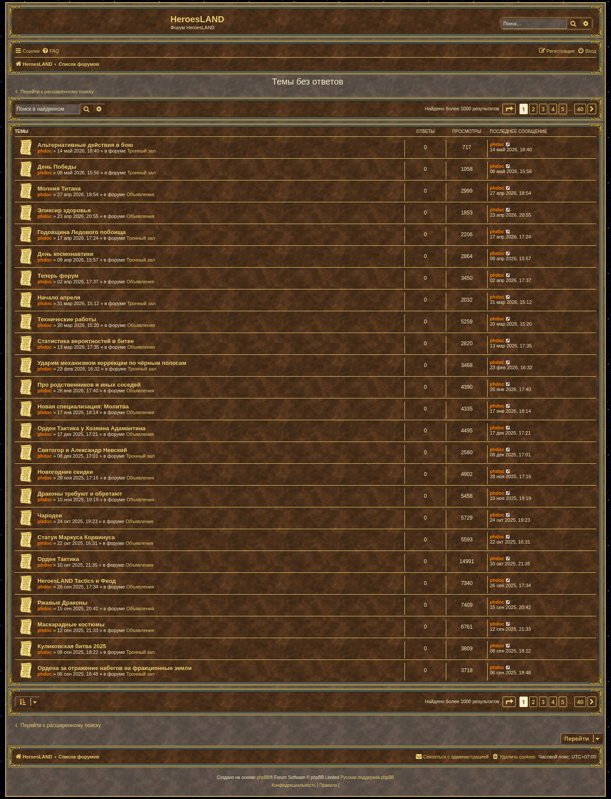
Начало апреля (58, 297)
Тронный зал (141, 150)
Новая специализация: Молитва (83, 406)
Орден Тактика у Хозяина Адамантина (91, 428)
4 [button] (552, 109)
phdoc (44, 150)
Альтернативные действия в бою (85, 145)
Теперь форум (57, 275)
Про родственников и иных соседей (89, 384)
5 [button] (562, 109)
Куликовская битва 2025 (71, 646)
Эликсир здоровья (64, 210)
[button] (509, 109)
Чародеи (49, 515)
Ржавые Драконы (62, 602)
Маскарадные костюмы (71, 624)
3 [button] (543, 109)
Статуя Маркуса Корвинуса (76, 537)
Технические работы (66, 319)
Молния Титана (59, 188)
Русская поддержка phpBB (367, 777)
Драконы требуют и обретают (79, 493)
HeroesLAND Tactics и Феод (76, 581)
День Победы (56, 166)
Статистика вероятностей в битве (85, 341)
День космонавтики (65, 254)
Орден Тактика (58, 559)
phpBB (263, 777)
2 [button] (533, 109)
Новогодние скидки (65, 472)
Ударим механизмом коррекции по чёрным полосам (112, 363)
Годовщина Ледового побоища (81, 232)
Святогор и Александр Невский (82, 450)
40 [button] (580, 109)
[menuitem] (50, 51)
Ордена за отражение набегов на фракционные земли (114, 668)
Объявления (140, 194)
